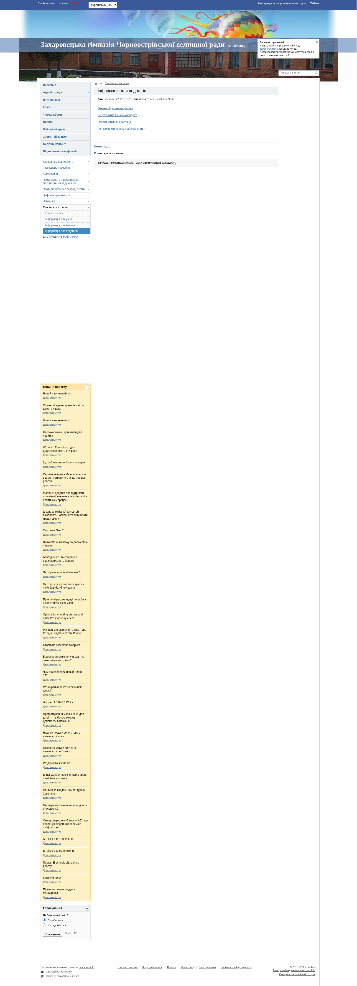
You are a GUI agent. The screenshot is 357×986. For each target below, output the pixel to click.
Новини (48, 122)
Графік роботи (54, 213)
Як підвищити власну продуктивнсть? (121, 128)
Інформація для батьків (60, 225)
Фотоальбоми (52, 114)
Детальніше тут (52, 397)
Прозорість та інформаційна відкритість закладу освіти (61, 181)
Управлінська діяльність (58, 161)
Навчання (49, 85)
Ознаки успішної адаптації (114, 122)
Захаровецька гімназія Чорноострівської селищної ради (133, 44)
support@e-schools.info (59, 971)
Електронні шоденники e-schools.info (294, 970)
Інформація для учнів (58, 219)
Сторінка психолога (55, 207)
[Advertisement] (178, 23)
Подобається (53, 920)
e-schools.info (86, 967)
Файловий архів (54, 129)
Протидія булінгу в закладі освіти (64, 189)
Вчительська (52, 100)
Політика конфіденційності (236, 967)
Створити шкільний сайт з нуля (297, 974)
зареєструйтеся (269, 48)
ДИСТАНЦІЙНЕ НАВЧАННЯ (60, 236)
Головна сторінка (128, 967)
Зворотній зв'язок (55, 136)
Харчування (50, 173)
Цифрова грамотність (56, 195)
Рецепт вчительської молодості (117, 115)
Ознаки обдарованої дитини (115, 108)
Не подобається (54, 925)
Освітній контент (54, 144)
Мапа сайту (187, 967)
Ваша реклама (207, 967)
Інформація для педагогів (61, 231)
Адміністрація (52, 92)
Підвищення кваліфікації (59, 151)
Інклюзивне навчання (56, 167)
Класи (47, 107)
